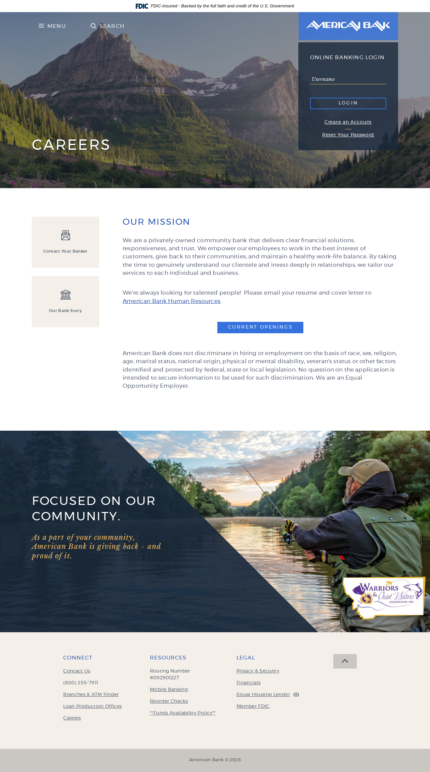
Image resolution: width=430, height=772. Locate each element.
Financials (248, 683)
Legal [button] (245, 657)
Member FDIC (253, 706)
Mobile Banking (169, 689)
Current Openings (266, 327)
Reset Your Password (348, 135)
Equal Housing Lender (266, 694)
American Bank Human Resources (171, 301)
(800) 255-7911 (80, 683)
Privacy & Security (257, 671)
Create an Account (348, 122)
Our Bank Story (65, 311)
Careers (72, 718)
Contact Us (76, 671)
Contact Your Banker (65, 251)
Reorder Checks (169, 701)
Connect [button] (77, 657)
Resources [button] (168, 657)
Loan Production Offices (92, 706)
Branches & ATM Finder (91, 694)
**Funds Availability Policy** (183, 713)
